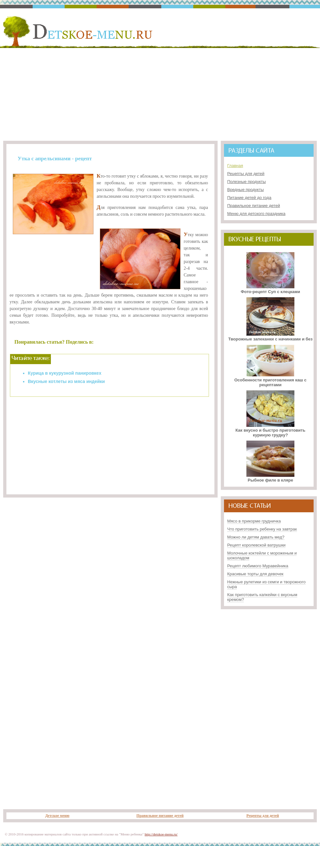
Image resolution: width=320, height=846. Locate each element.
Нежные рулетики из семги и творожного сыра (266, 584)
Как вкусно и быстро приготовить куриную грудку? (270, 430)
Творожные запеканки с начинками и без (270, 336)
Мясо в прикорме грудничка (254, 521)
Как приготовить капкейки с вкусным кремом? (262, 597)
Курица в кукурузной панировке (63, 373)
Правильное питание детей (253, 205)
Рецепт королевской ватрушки (256, 545)
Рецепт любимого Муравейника (257, 565)
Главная (235, 165)
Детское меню (57, 815)
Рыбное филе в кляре (270, 478)
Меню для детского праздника (256, 213)
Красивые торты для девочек (255, 573)
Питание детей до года (249, 197)
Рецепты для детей (245, 173)
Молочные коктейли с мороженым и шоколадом (262, 555)
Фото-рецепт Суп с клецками (270, 289)
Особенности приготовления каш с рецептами (270, 380)
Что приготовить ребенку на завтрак (262, 529)
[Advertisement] (160, 93)
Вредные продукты (245, 189)
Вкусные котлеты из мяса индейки (66, 381)
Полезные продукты (246, 181)
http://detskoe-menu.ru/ (161, 834)
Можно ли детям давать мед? (255, 537)
